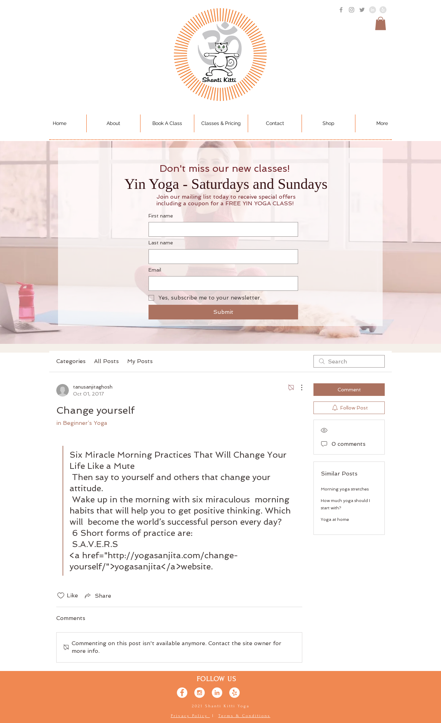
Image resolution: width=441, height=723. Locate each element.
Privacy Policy (190, 716)
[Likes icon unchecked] (60, 595)
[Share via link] (97, 595)
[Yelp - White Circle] (234, 692)
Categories (71, 361)
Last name (161, 242)
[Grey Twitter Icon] (362, 9)
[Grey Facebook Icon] (341, 9)
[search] (349, 361)
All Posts (106, 361)
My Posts (140, 361)
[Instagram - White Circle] (199, 692)
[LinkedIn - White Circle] (217, 692)
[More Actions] (298, 387)
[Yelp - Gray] (382, 9)
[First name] (221, 229)
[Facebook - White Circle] (182, 692)
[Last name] (221, 257)
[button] (380, 23)
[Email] (221, 283)
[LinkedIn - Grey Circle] (372, 9)
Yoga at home (335, 519)
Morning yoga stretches (345, 489)
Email (155, 270)
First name (161, 216)
